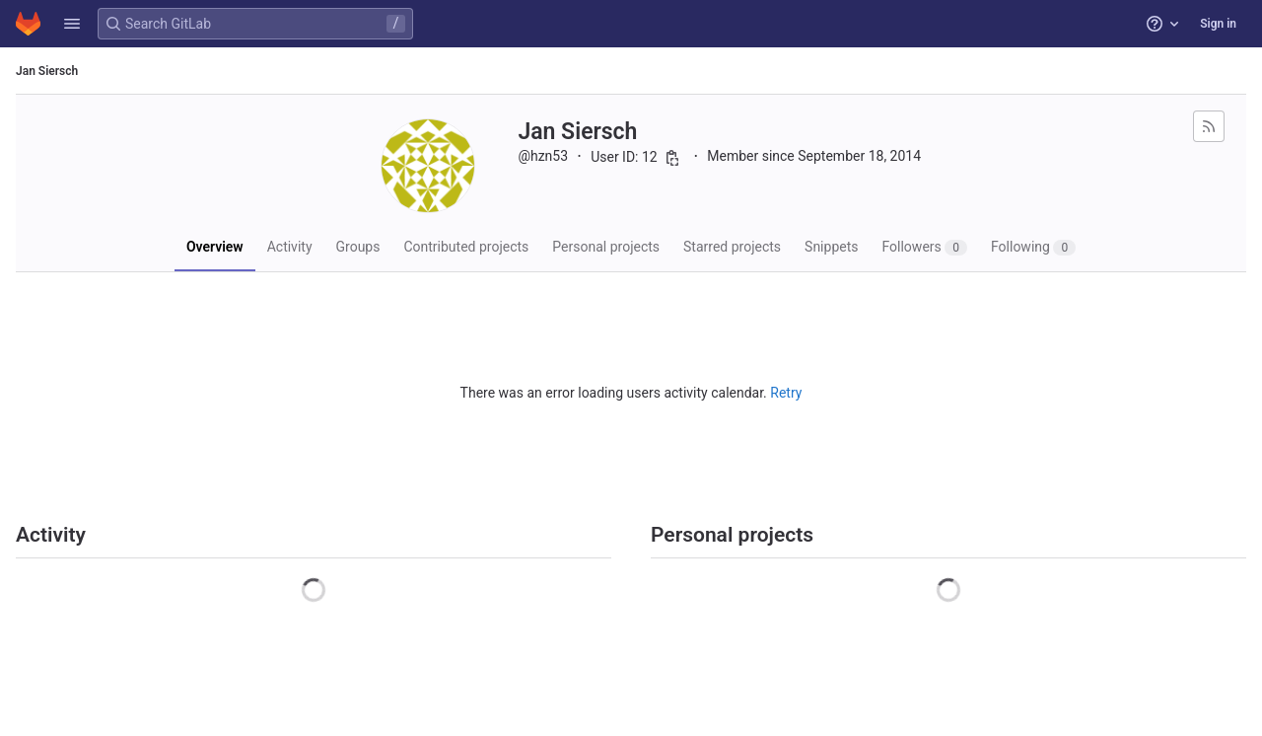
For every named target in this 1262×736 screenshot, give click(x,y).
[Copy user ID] (672, 158)
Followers (924, 247)
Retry (786, 393)
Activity (290, 247)
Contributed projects (465, 247)
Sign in (1218, 24)
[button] (72, 23)
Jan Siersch (47, 71)
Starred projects (732, 247)
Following (1033, 247)
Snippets (831, 247)
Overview (215, 247)
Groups (358, 247)
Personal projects (606, 247)
